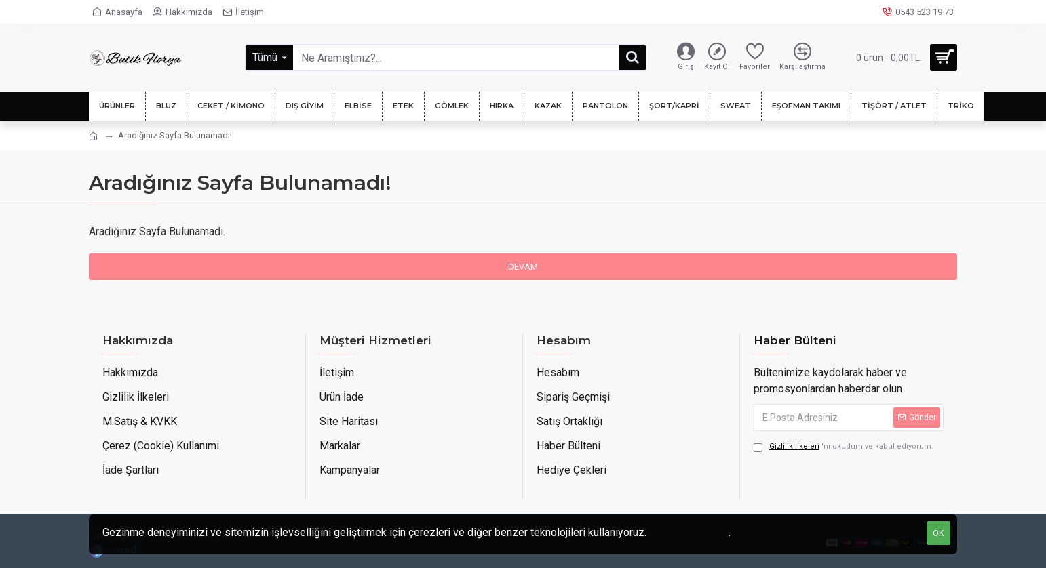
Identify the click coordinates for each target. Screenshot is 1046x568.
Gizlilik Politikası (689, 532)
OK (938, 533)
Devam (523, 267)
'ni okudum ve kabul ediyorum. (843, 447)
